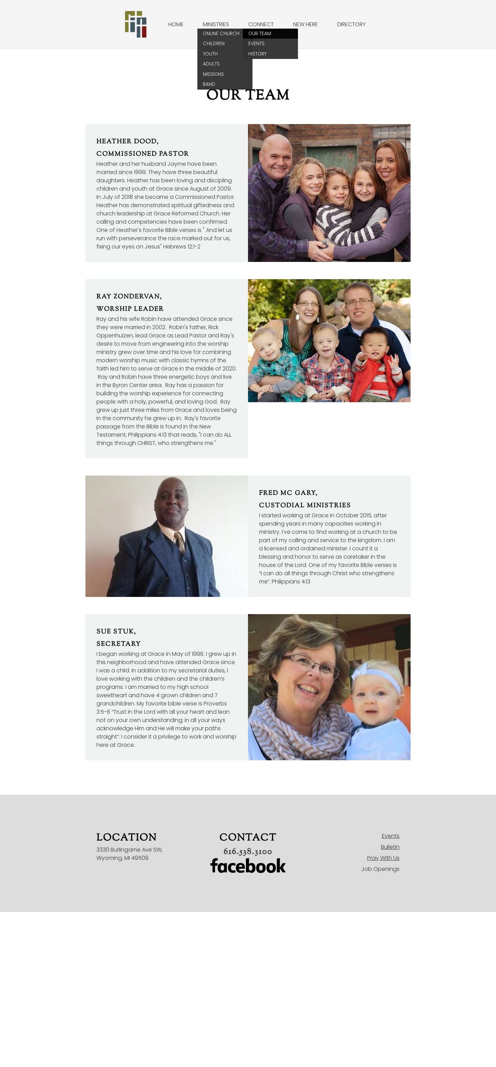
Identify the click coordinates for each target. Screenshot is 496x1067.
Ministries (216, 24)
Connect (261, 24)
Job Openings (380, 869)
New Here (305, 24)
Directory (351, 24)
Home (176, 24)
